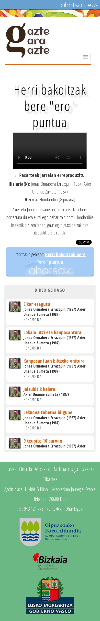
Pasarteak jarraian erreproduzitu (52, 175)
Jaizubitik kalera (39, 389)
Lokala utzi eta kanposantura (52, 332)
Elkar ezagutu (36, 304)
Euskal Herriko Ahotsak (27, 469)
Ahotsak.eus (79, 5)
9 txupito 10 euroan (42, 440)
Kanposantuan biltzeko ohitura (54, 361)
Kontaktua (54, 508)
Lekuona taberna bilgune (47, 412)
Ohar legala (74, 508)
